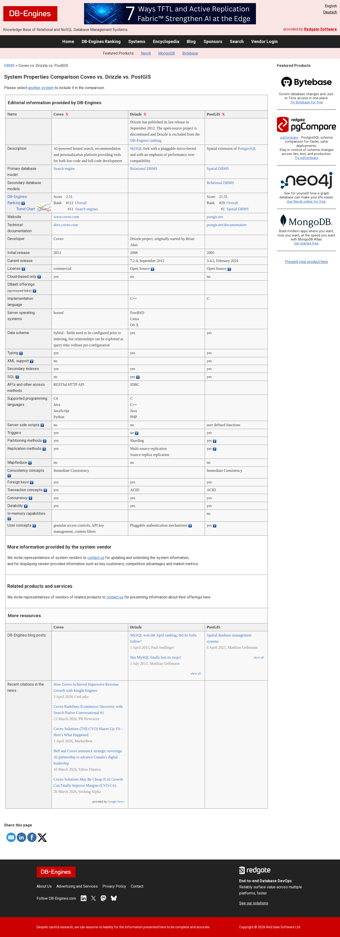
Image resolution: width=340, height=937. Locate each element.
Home (68, 41)
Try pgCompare (306, 158)
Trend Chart (25, 209)
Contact (137, 886)
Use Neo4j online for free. (306, 202)
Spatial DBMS (218, 169)
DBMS (9, 65)
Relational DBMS (143, 169)
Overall (81, 203)
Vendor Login (264, 41)
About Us (44, 886)
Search (237, 41)
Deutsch (330, 12)
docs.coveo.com (66, 225)
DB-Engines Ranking (101, 41)
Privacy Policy (114, 886)
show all (196, 673)
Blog (191, 41)
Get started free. (306, 243)
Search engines (86, 209)
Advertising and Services (77, 886)
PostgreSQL (247, 148)
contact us (95, 557)
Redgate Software (320, 29)
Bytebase (190, 53)
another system (41, 88)
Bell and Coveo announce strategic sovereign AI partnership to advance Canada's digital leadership (88, 757)
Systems (136, 41)
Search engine (64, 169)
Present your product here (306, 261)
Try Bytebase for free (306, 102)
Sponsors (213, 41)
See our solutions (253, 903)
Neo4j (146, 53)
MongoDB (166, 53)
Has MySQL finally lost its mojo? (155, 657)
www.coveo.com (66, 217)
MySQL (136, 148)
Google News (116, 801)
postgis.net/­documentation (226, 225)
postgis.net (215, 217)
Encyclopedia (166, 41)
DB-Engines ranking (145, 140)
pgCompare (289, 138)
